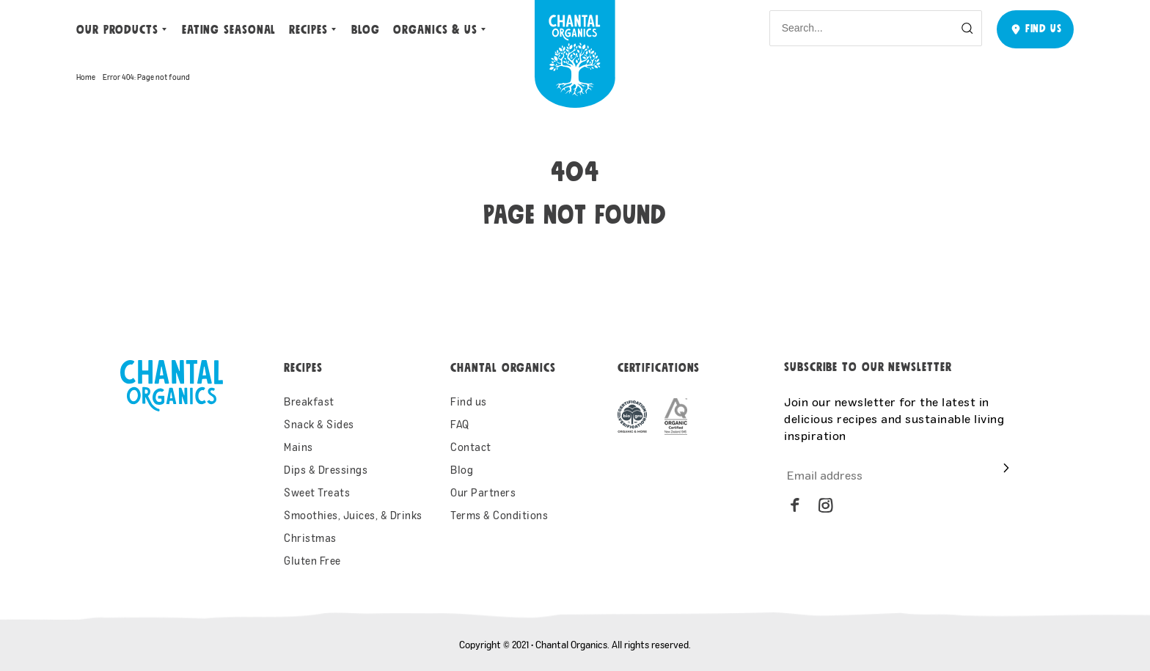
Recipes (308, 29)
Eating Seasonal (229, 29)
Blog (366, 29)
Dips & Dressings (325, 469)
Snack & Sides (319, 424)
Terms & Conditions (499, 515)
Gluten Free (312, 560)
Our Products (117, 29)
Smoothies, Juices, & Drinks (353, 515)
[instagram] (826, 505)
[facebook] (795, 505)
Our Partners (483, 492)
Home (85, 77)
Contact (470, 447)
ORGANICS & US (435, 29)
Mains (298, 447)
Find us (468, 401)
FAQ (459, 424)
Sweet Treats (317, 492)
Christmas (310, 538)
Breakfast (309, 401)
